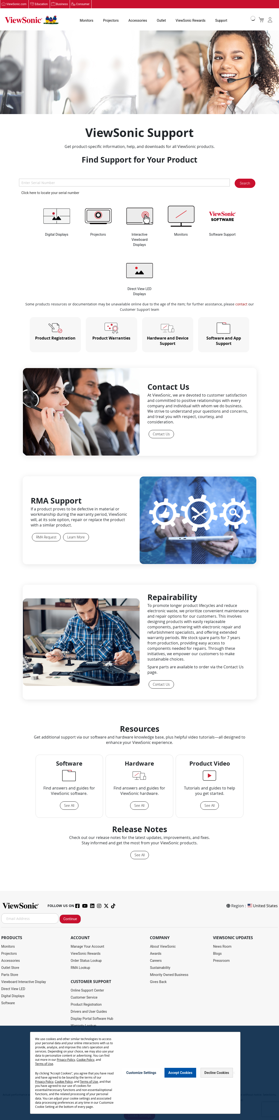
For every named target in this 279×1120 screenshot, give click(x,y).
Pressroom (221, 961)
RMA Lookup (80, 968)
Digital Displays (12, 996)
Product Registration (86, 1004)
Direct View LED (13, 989)
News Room (222, 946)
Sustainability (160, 968)
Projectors (111, 20)
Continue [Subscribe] (70, 919)
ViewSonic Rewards (190, 20)
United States (262, 905)
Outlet (161, 20)
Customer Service (84, 997)
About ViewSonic (163, 946)
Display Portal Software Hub (92, 1019)
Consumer (82, 4)
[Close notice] (234, 1073)
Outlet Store (10, 968)
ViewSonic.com (16, 4)
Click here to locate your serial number (50, 193)
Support (221, 20)
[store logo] (31, 20)
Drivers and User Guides (89, 1011)
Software (8, 1003)
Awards (155, 953)
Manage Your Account (87, 946)
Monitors (86, 20)
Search (245, 183)
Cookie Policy (85, 1060)
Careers (156, 961)
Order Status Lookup (86, 961)
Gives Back (158, 982)
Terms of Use (44, 1064)
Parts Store (9, 975)
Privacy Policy (66, 1060)
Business (62, 4)
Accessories (137, 20)
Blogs (217, 953)
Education (41, 4)
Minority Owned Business (169, 975)
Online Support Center (87, 990)
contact (241, 304)
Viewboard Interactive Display (23, 982)
